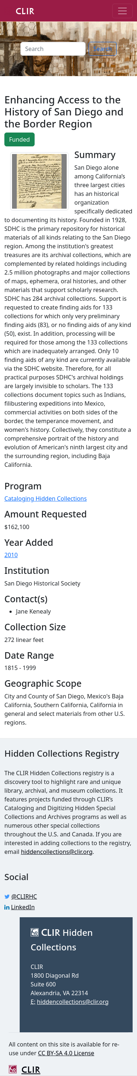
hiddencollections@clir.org (57, 852)
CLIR (19, 10)
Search (102, 49)
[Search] (53, 49)
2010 (11, 555)
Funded (19, 139)
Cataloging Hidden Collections (45, 498)
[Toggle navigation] (122, 11)
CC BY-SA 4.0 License (66, 1053)
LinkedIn (23, 907)
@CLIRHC (24, 896)
